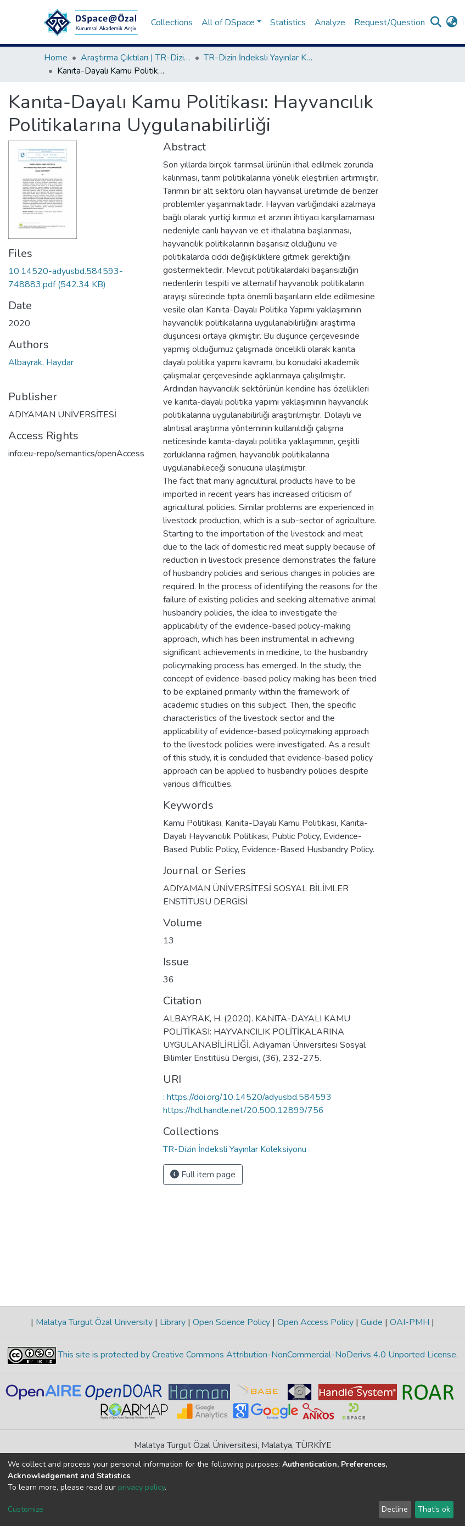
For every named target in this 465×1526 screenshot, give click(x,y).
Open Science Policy (231, 1322)
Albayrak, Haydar (41, 362)
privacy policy (141, 1487)
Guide (371, 1322)
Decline (395, 1509)
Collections (172, 22)
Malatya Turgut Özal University (94, 1322)
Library (173, 1322)
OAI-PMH (410, 1322)
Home (56, 58)
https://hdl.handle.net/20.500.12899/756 (243, 1110)
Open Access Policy (315, 1322)
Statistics (288, 22)
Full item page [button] (203, 1175)
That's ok (434, 1509)
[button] (452, 22)
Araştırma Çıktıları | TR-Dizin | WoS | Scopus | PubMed (136, 58)
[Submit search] (436, 22)
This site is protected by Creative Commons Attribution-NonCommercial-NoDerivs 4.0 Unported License (256, 1355)
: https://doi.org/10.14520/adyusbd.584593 (247, 1097)
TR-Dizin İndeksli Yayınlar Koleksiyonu (258, 58)
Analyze (330, 22)
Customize (25, 1509)
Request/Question (389, 22)
